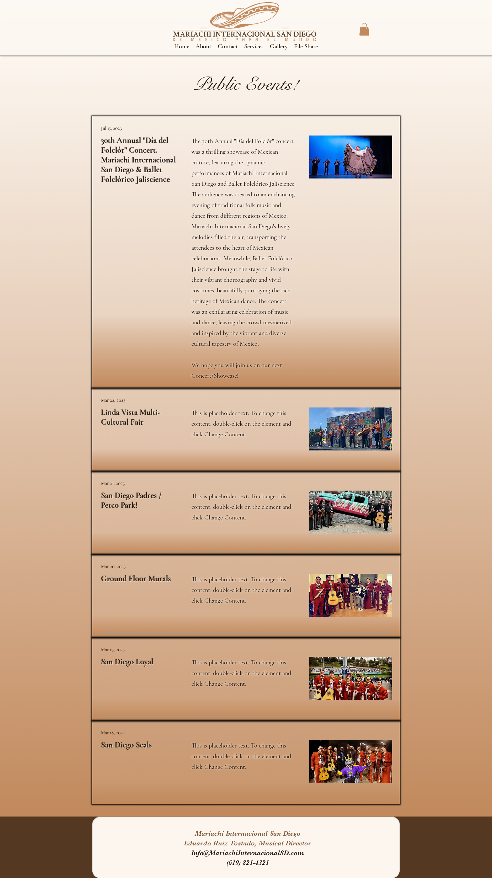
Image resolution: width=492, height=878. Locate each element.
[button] (364, 29)
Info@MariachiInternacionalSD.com (247, 853)
